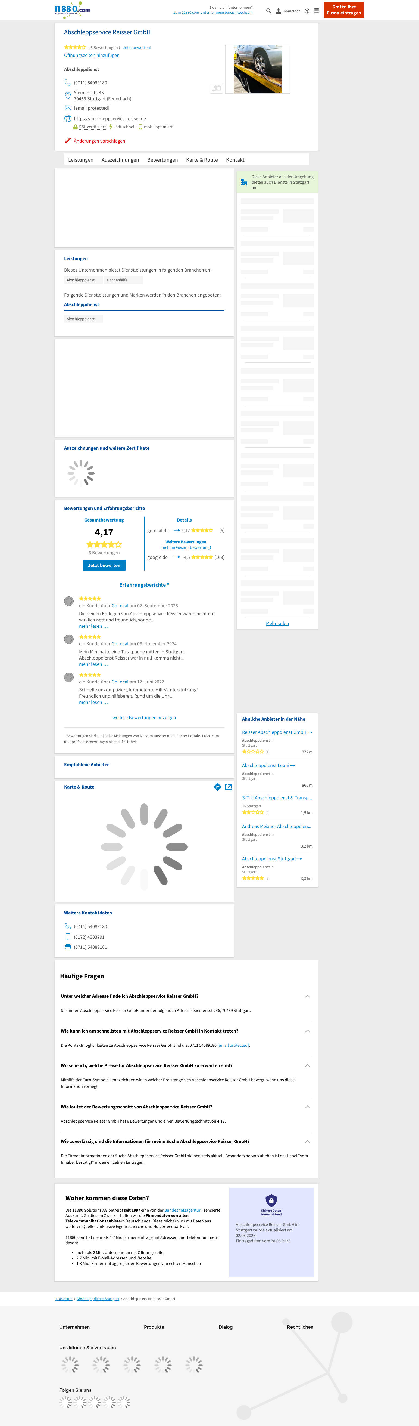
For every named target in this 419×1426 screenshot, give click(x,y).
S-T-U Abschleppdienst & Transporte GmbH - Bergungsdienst (277, 797)
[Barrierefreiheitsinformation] (309, 10)
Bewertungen (162, 159)
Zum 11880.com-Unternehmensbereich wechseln (213, 12)
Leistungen (80, 159)
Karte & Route (202, 159)
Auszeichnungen (120, 159)
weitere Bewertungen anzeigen (144, 717)
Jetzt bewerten (104, 565)
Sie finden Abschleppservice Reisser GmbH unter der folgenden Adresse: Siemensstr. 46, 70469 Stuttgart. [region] (156, 1010)
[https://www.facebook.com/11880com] (65, 1403)
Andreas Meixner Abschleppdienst (277, 826)
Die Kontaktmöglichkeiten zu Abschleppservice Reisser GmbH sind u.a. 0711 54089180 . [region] (155, 1045)
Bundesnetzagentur (182, 1210)
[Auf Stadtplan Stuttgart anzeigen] (228, 786)
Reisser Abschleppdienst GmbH (274, 732)
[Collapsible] (307, 996)
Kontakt (235, 159)
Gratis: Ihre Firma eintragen (344, 10)
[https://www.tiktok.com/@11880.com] (95, 1403)
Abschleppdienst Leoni (265, 765)
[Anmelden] (290, 10)
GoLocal (120, 605)
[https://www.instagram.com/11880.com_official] (80, 1403)
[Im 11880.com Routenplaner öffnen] (218, 786)
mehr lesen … (93, 626)
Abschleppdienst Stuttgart (269, 858)
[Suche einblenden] (271, 10)
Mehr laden (277, 623)
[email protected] (233, 1045)
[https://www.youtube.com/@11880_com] (124, 1403)
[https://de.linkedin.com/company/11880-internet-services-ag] (109, 1403)
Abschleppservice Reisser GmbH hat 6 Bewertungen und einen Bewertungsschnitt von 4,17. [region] (143, 1121)
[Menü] (319, 10)
